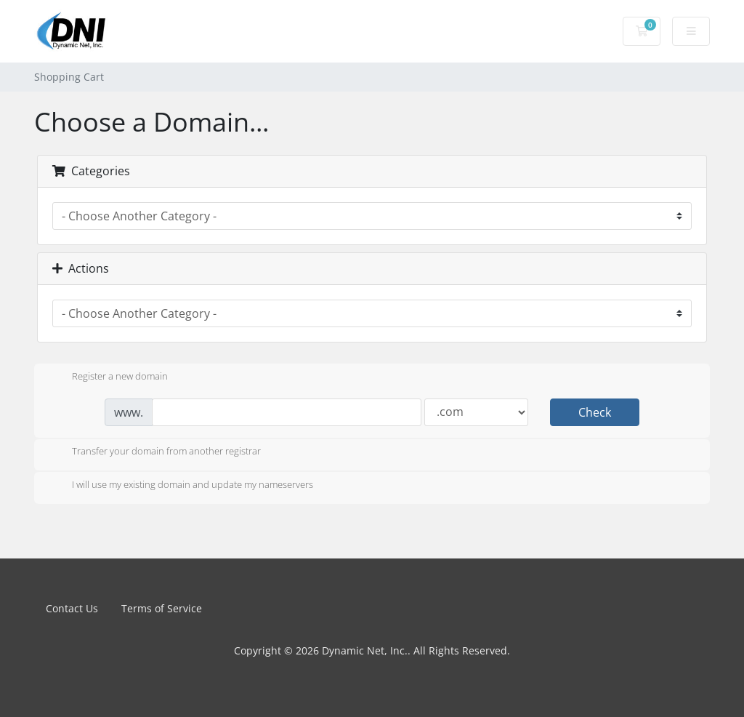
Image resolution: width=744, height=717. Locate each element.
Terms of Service (161, 608)
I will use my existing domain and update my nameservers (181, 486)
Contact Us (72, 608)
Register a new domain (108, 377)
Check (594, 412)
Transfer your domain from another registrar (155, 452)
